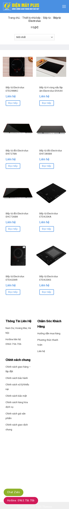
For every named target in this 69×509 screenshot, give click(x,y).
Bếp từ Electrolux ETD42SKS (48, 278)
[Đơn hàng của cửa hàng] (34, 37)
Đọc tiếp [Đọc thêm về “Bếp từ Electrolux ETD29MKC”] (13, 103)
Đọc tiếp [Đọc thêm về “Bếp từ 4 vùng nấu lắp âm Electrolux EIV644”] (46, 103)
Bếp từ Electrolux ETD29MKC (15, 89)
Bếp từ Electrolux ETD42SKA (48, 215)
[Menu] (64, 6)
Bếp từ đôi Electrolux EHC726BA (17, 215)
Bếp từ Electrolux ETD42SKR (15, 278)
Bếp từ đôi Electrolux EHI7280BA (50, 152)
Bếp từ (47, 17)
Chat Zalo (13, 492)
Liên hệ (41, 351)
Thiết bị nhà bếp (31, 17)
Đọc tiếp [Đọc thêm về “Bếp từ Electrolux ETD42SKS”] (46, 292)
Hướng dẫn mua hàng (48, 333)
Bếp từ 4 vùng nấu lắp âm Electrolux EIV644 (51, 89)
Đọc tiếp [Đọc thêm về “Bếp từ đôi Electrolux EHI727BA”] (13, 166)
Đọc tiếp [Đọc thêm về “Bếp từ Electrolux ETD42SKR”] (13, 292)
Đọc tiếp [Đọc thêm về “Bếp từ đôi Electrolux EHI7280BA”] (46, 166)
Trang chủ (14, 17)
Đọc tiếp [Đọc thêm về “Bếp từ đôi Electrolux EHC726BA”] (13, 228)
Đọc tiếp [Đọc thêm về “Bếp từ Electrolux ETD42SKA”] (46, 228)
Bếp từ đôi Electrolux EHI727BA (17, 152)
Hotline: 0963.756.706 (21, 500)
